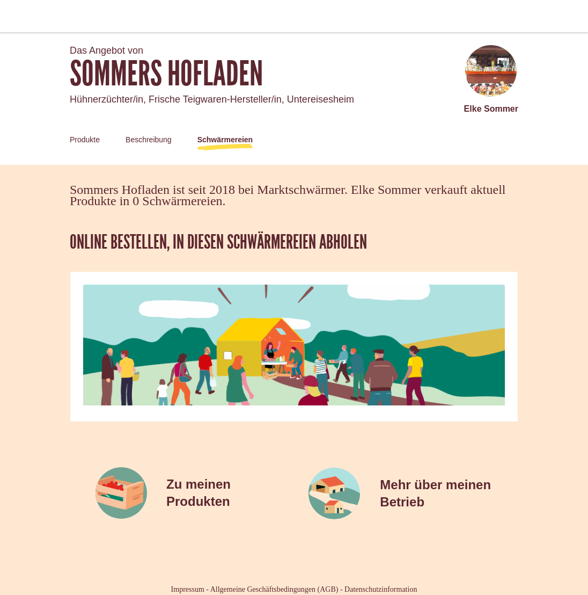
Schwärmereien (225, 139)
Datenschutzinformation (380, 589)
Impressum (187, 589)
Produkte (85, 139)
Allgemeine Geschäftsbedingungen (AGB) (274, 589)
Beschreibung (149, 139)
